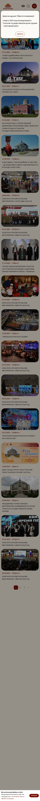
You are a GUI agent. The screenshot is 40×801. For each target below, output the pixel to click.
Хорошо (34, 796)
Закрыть (20, 34)
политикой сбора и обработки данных (12, 798)
